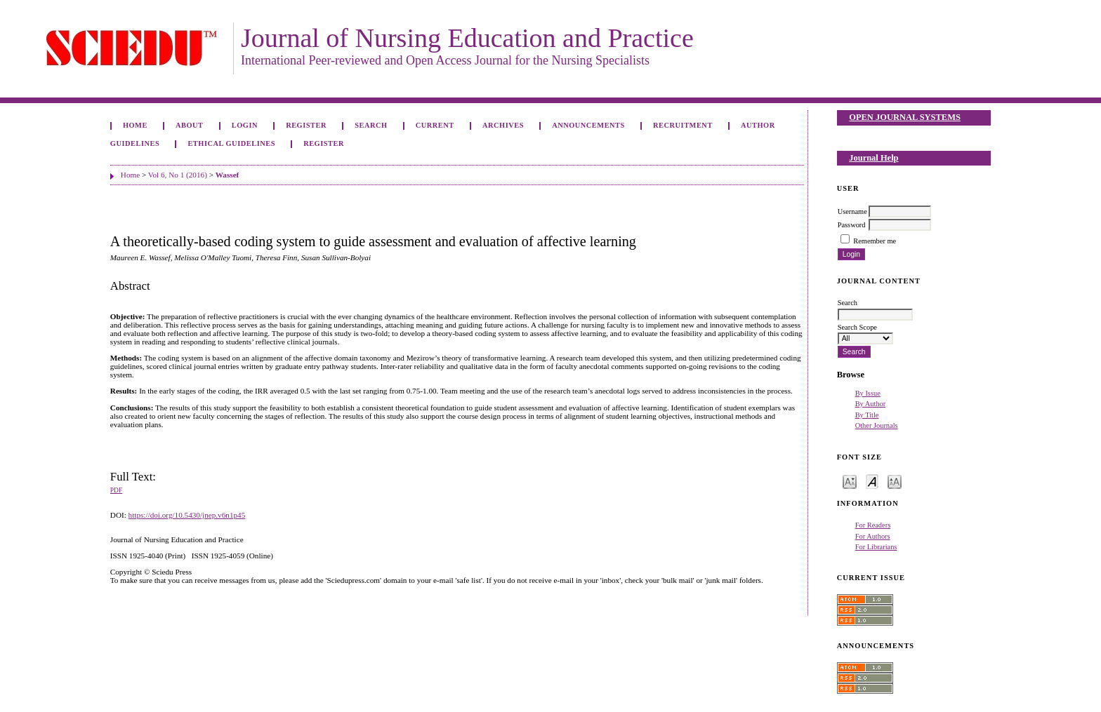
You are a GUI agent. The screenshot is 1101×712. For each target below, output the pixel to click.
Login (245, 125)
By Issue (868, 393)
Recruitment (683, 125)
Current (435, 125)
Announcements (588, 125)
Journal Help (873, 158)
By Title (867, 415)
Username (852, 211)
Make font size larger (895, 481)
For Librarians (876, 547)
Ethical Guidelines (231, 143)
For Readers (873, 525)
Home (135, 125)
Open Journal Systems (905, 117)
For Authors (872, 536)
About (190, 125)
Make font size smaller (850, 481)
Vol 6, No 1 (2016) (177, 174)
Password (852, 225)
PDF (116, 490)
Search (371, 125)
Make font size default (872, 481)
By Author (870, 404)
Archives (503, 125)
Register (306, 125)
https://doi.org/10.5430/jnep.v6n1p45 (187, 515)
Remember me (874, 241)
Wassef (227, 174)
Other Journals (876, 425)
